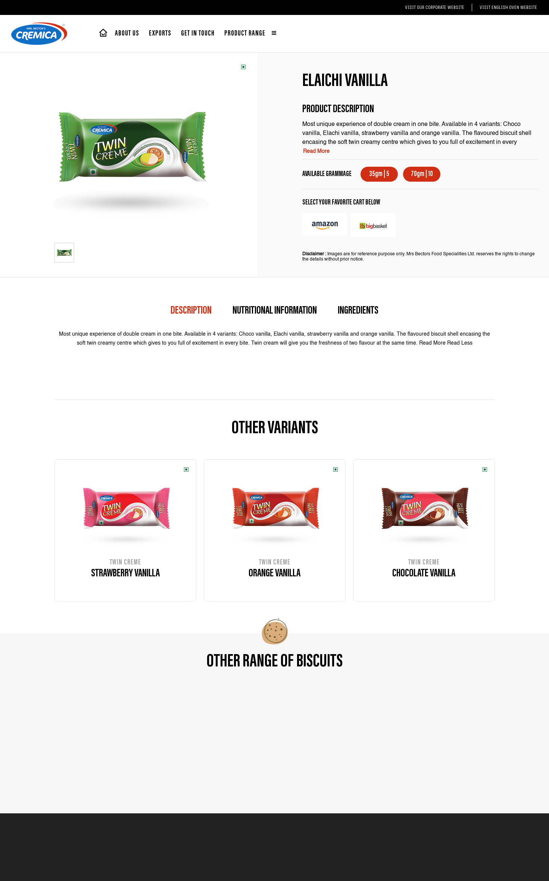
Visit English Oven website (508, 7)
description (191, 311)
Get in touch (198, 33)
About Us (127, 33)
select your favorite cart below (341, 202)
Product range (250, 33)
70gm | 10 (422, 174)
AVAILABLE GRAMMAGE (327, 174)
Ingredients (358, 311)
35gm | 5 (379, 174)
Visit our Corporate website (434, 7)
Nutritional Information (275, 311)
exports (160, 33)
